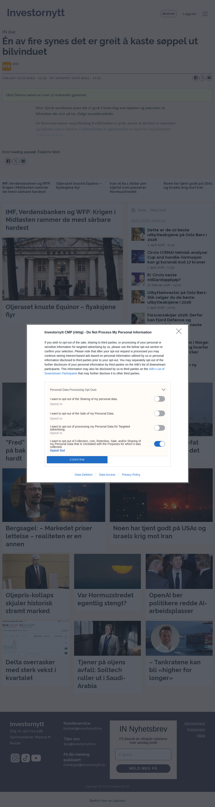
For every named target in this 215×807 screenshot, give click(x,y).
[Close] (180, 333)
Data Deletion (84, 474)
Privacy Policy (131, 474)
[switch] (159, 399)
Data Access (107, 474)
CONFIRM (77, 459)
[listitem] (107, 389)
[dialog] (107, 403)
